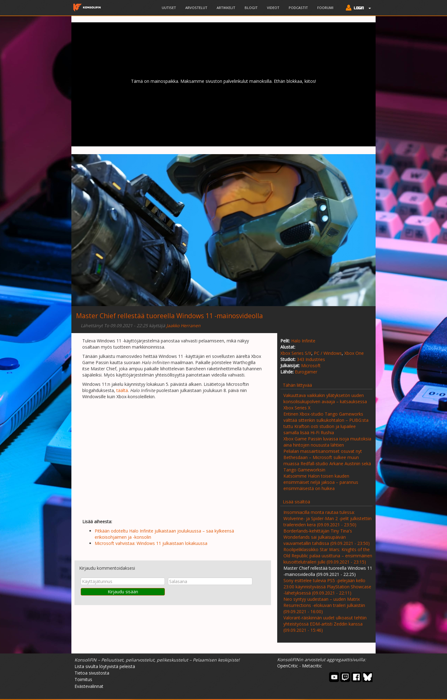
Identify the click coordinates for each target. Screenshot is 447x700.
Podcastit (298, 7)
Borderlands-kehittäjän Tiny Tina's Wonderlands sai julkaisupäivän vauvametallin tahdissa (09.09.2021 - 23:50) (326, 537)
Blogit (251, 7)
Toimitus (83, 679)
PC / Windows (328, 353)
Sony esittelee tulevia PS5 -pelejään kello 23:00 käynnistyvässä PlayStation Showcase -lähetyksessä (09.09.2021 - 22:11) (327, 586)
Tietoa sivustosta (91, 673)
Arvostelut (196, 7)
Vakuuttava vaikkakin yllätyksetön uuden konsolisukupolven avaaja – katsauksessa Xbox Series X (325, 401)
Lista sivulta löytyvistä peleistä (104, 666)
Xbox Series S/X (295, 353)
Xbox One (354, 353)
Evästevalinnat (88, 686)
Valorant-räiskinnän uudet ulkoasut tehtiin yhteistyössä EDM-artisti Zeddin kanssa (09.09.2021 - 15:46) (325, 624)
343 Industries (311, 359)
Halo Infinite (303, 341)
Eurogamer (306, 372)
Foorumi (325, 7)
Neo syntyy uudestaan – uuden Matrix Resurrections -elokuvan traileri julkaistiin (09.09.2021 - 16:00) (324, 605)
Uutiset (169, 7)
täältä (122, 390)
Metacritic (312, 666)
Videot (273, 7)
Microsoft (311, 365)
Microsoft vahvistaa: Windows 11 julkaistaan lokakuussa (151, 543)
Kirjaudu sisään (123, 592)
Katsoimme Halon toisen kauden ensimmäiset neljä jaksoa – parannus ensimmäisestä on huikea (320, 482)
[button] (357, 8)
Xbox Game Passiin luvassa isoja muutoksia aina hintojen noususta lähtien (327, 442)
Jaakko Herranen (183, 325)
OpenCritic (287, 666)
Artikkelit (226, 7)
